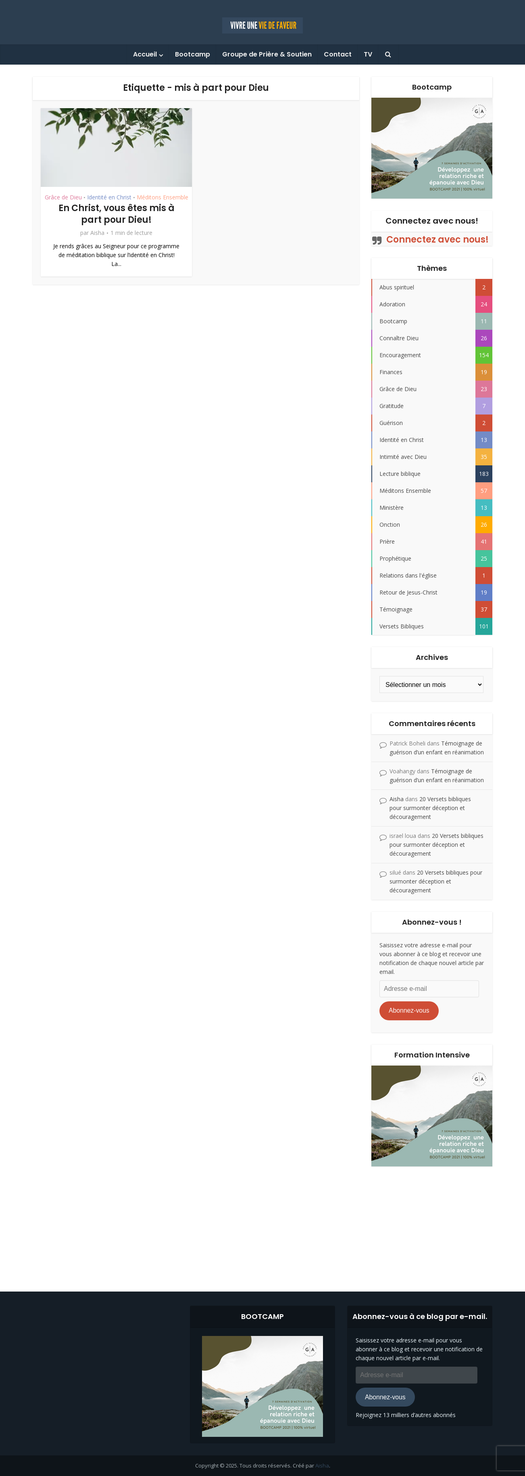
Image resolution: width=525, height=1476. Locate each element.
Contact (338, 54)
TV (368, 54)
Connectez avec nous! (431, 220)
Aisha (97, 233)
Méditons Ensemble (162, 197)
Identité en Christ (109, 197)
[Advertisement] (262, 1222)
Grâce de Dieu (63, 197)
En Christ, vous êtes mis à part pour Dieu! (116, 214)
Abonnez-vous (409, 1010)
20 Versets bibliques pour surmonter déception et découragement (430, 808)
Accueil (145, 54)
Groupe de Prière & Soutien (267, 54)
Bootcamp (192, 54)
